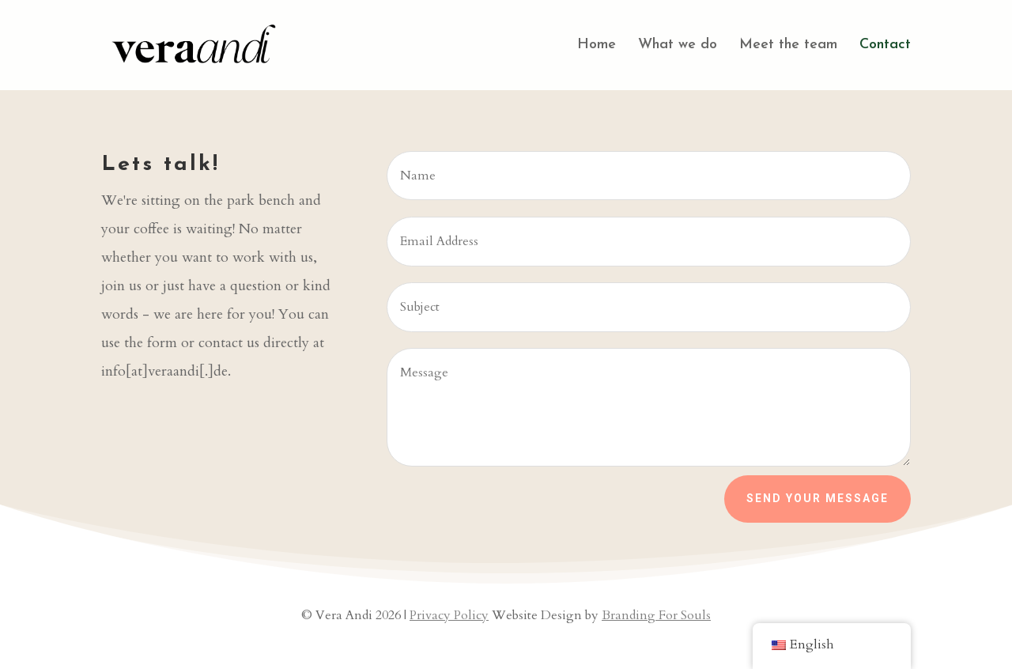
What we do (677, 46)
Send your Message (817, 498)
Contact (885, 46)
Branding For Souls (656, 615)
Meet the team (788, 46)
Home (596, 46)
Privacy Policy (449, 615)
